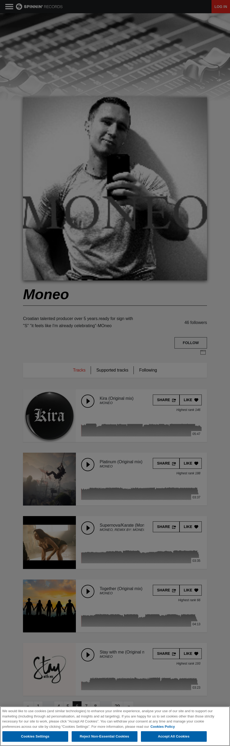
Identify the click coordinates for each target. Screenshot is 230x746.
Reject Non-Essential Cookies (104, 737)
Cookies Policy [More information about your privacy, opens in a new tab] (162, 727)
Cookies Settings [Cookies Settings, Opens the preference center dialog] (35, 737)
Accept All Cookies (174, 737)
